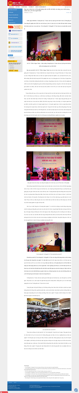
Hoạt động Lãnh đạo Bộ (13, 9)
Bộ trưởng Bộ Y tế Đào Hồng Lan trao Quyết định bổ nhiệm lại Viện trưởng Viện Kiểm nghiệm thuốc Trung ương (44, 377)
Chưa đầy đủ (12, 67)
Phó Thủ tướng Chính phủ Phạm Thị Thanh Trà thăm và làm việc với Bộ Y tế (38, 371)
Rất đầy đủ (11, 65)
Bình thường (12, 68)
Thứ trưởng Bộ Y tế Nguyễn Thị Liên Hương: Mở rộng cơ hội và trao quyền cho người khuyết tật (41, 367)
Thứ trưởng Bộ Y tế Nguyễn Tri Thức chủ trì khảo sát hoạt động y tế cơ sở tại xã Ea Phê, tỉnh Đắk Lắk (42, 372)
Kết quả (16, 70)
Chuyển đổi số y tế (12, 22)
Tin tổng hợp (11, 12)
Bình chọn (11, 70)
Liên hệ (15, 382)
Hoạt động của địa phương (13, 17)
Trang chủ (10, 382)
